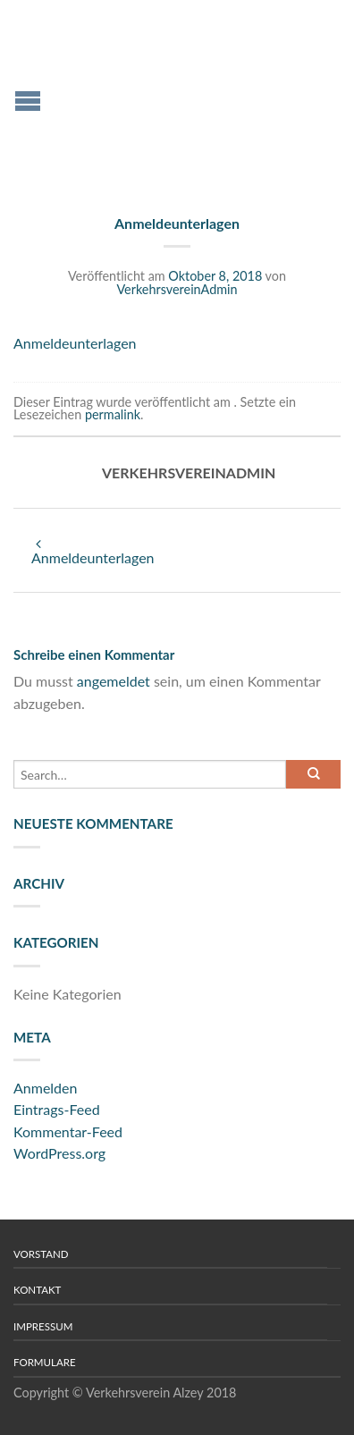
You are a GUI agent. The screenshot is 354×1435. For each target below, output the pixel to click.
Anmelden (45, 1087)
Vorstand (41, 1254)
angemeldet (113, 680)
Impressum (42, 1326)
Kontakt (37, 1290)
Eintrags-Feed (56, 1109)
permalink (112, 414)
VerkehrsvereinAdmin (176, 289)
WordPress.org (59, 1152)
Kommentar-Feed (67, 1131)
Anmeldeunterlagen (75, 342)
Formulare (44, 1362)
